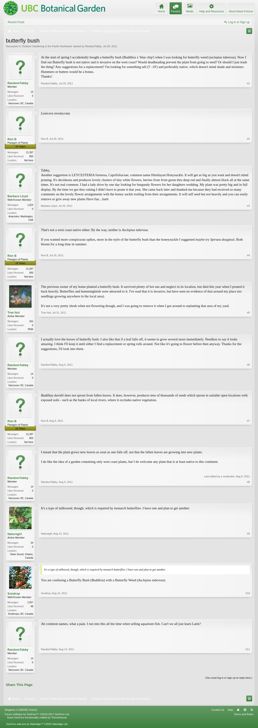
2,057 (30, 606)
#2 (248, 160)
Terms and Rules (243, 719)
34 (32, 546)
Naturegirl (14, 537)
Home (238, 715)
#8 (248, 501)
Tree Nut (13, 314)
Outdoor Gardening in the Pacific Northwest (47, 46)
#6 (248, 387)
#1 (248, 102)
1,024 (30, 206)
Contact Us (217, 715)
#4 (248, 277)
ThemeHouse (59, 722)
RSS (251, 715)
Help (230, 715)
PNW (30, 331)
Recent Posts (16, 22)
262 (31, 323)
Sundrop (13, 598)
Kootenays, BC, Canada (20, 618)
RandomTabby (93, 46)
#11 (248, 674)
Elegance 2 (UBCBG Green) (21, 715)
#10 (248, 617)
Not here (28, 161)
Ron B (11, 139)
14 (32, 92)
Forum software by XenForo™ (37, 719)
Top (245, 715)
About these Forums (241, 11)
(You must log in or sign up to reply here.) (228, 683)
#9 (248, 561)
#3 (248, 220)
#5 (248, 330)
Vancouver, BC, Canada (20, 103)
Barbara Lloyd (17, 197)
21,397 (29, 153)
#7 (248, 444)
